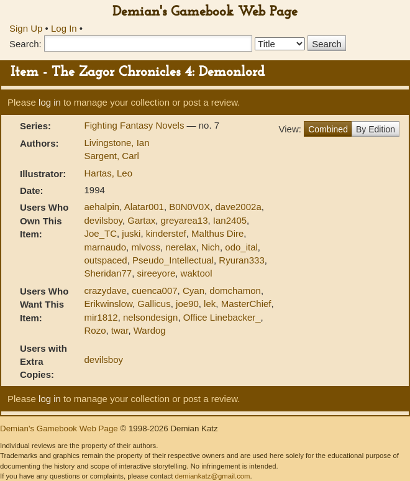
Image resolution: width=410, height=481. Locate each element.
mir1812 (100, 317)
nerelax (180, 247)
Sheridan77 (108, 273)
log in (50, 102)
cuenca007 (154, 290)
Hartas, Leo (108, 173)
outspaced (105, 260)
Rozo (95, 330)
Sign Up (25, 28)
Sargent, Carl (111, 155)
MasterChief (246, 303)
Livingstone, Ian (116, 142)
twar (120, 330)
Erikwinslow (108, 303)
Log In (64, 28)
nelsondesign (150, 317)
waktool (196, 273)
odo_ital (241, 247)
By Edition (375, 129)
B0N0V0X (189, 206)
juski (131, 233)
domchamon (235, 290)
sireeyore (156, 273)
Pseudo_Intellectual (173, 260)
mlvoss (145, 247)
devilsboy (103, 220)
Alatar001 (144, 206)
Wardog (150, 330)
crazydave (105, 290)
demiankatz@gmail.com (212, 476)
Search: (25, 44)
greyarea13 (184, 220)
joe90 (187, 303)
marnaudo (105, 247)
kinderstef (166, 233)
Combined (328, 129)
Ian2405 (230, 220)
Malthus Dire (217, 233)
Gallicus (153, 303)
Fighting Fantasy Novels (135, 125)
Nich (210, 247)
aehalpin (101, 206)
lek (210, 303)
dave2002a (239, 206)
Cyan (193, 290)
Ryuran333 (241, 260)
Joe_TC (100, 233)
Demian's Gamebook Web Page (205, 12)
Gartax (141, 220)
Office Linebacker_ (222, 317)
